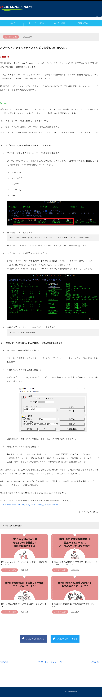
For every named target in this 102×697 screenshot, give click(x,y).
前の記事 (4, 659)
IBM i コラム (82, 20)
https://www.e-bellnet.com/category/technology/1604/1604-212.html (30, 502)
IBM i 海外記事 (59, 20)
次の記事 (95, 659)
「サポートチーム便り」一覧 (49, 659)
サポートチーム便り (35, 20)
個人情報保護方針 (71, 689)
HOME (12, 20)
